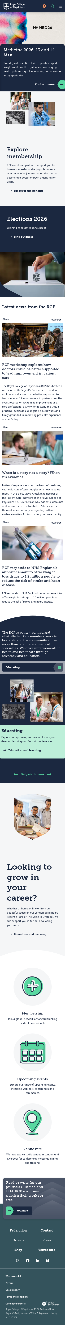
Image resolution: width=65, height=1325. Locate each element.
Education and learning (21, 750)
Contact (47, 1230)
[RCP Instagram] (18, 1261)
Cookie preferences (16, 1303)
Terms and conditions (17, 1296)
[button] (32, 667)
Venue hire (46, 1250)
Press (46, 1240)
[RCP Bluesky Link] (47, 1261)
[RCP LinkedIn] (37, 1261)
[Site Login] (44, 6)
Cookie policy (13, 1289)
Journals (17, 1210)
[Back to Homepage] (16, 6)
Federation (18, 1230)
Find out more (50, 84)
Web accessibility (15, 1276)
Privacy (9, 1283)
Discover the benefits (25, 191)
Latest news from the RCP (28, 306)
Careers (18, 1240)
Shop (18, 1250)
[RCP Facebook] (28, 1261)
